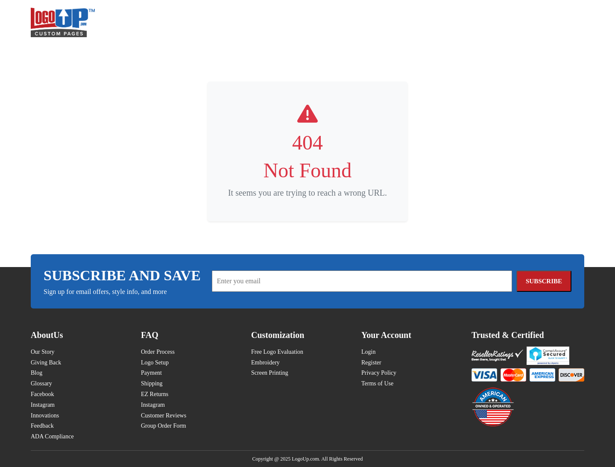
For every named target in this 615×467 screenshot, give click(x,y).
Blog (36, 373)
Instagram (43, 405)
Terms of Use (377, 383)
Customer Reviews (163, 415)
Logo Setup (155, 362)
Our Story (43, 352)
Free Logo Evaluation (277, 352)
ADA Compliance (52, 436)
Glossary (41, 383)
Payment (151, 373)
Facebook (42, 394)
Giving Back (46, 362)
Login (368, 352)
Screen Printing (269, 373)
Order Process (158, 352)
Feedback (42, 426)
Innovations (45, 415)
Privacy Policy (378, 373)
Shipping (152, 383)
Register (371, 362)
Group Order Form (163, 426)
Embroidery (265, 362)
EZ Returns (154, 394)
